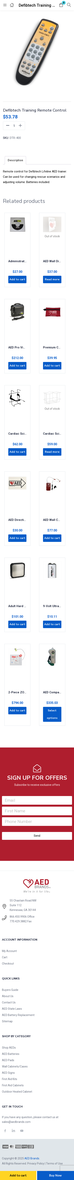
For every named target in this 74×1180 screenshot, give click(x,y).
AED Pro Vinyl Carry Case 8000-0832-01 (17, 347)
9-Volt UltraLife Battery (52, 606)
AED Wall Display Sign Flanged (52, 261)
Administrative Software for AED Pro (17, 261)
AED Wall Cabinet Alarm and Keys (52, 520)
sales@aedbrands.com (16, 1121)
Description (15, 160)
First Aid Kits (9, 1079)
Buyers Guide (10, 989)
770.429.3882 (18, 921)
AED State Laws (12, 1008)
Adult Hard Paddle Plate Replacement (17, 606)
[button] (61, 5)
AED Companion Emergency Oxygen (52, 692)
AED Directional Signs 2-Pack (17, 520)
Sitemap (7, 1021)
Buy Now (55, 1175)
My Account (9, 951)
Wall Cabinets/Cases (15, 1066)
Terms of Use (54, 1163)
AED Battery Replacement (18, 1015)
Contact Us (9, 1002)
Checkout (8, 963)
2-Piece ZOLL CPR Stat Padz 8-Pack (17, 692)
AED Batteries (10, 1053)
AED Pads (8, 1060)
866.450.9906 (18, 916)
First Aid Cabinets (13, 1085)
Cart (4, 957)
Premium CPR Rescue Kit (52, 347)
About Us (7, 996)
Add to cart (18, 1175)
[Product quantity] (14, 126)
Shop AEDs (9, 1047)
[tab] (15, 160)
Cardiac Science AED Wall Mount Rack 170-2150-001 (52, 433)
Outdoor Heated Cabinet (17, 1091)
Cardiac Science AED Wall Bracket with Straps (17, 433)
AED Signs (8, 1072)
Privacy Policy (35, 1163)
